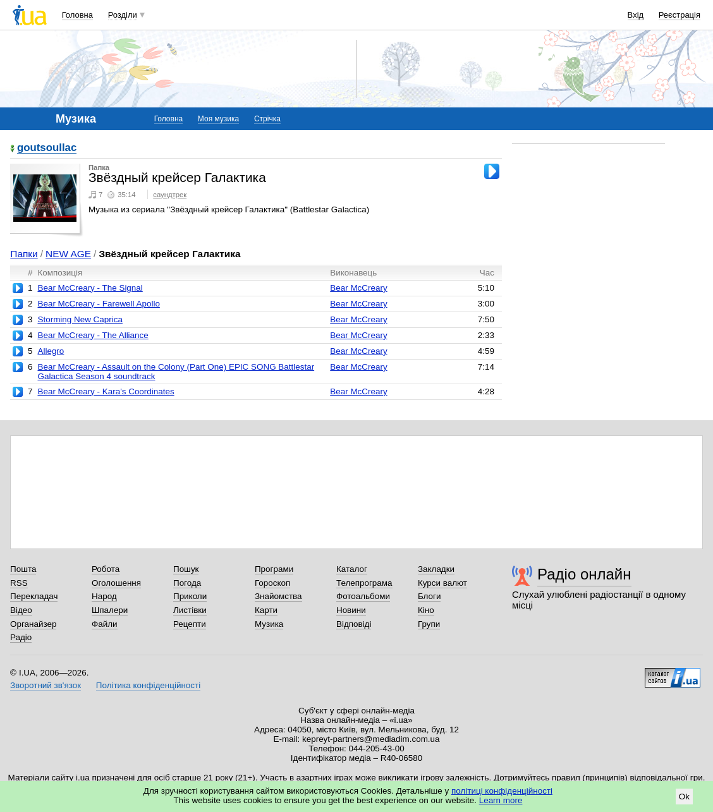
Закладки (436, 569)
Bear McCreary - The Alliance (92, 335)
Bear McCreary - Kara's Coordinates (105, 391)
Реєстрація (679, 15)
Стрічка (267, 118)
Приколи (190, 596)
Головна (77, 15)
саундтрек (169, 194)
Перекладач (34, 596)
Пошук (186, 569)
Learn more (501, 800)
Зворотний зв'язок (45, 685)
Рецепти (189, 624)
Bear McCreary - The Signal (89, 288)
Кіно (426, 610)
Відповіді (354, 624)
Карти (266, 610)
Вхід (636, 15)
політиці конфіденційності (501, 791)
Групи (429, 624)
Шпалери (110, 610)
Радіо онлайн (584, 574)
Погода (187, 583)
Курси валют (442, 583)
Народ (104, 596)
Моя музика (218, 118)
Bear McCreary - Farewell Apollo (98, 303)
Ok (684, 796)
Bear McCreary (358, 288)
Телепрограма (364, 583)
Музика (269, 624)
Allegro (50, 351)
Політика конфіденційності (148, 685)
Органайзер (33, 624)
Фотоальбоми (363, 596)
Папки (23, 253)
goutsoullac (46, 148)
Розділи (122, 15)
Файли (105, 624)
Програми (274, 569)
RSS (19, 583)
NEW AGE (68, 253)
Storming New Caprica (79, 319)
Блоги (429, 596)
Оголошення (116, 583)
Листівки (190, 610)
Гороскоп (272, 583)
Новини (351, 610)
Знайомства (278, 596)
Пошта (23, 569)
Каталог (351, 569)
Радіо (21, 637)
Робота (105, 569)
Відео (21, 610)
